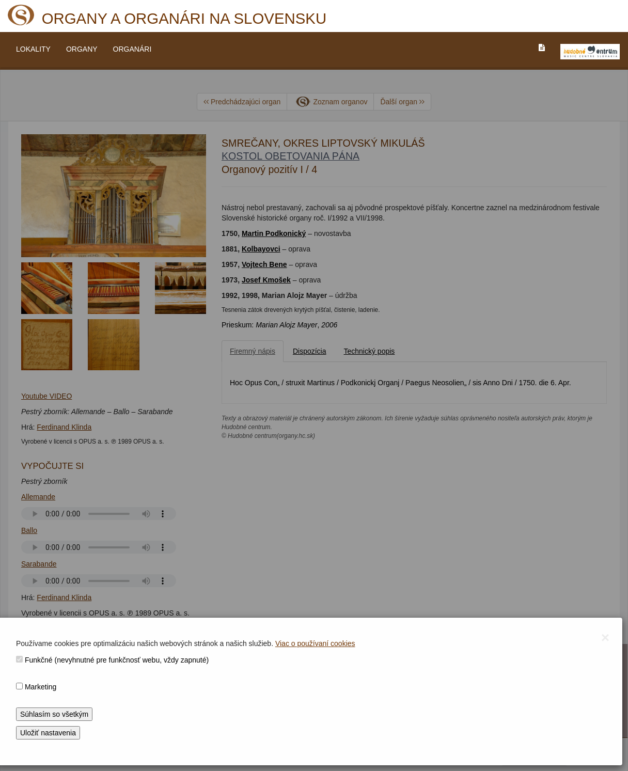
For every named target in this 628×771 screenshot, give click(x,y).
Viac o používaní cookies (315, 643)
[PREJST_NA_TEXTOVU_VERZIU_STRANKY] (542, 47)
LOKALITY (33, 49)
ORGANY (82, 49)
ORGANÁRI (132, 49)
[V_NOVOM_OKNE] (590, 51)
